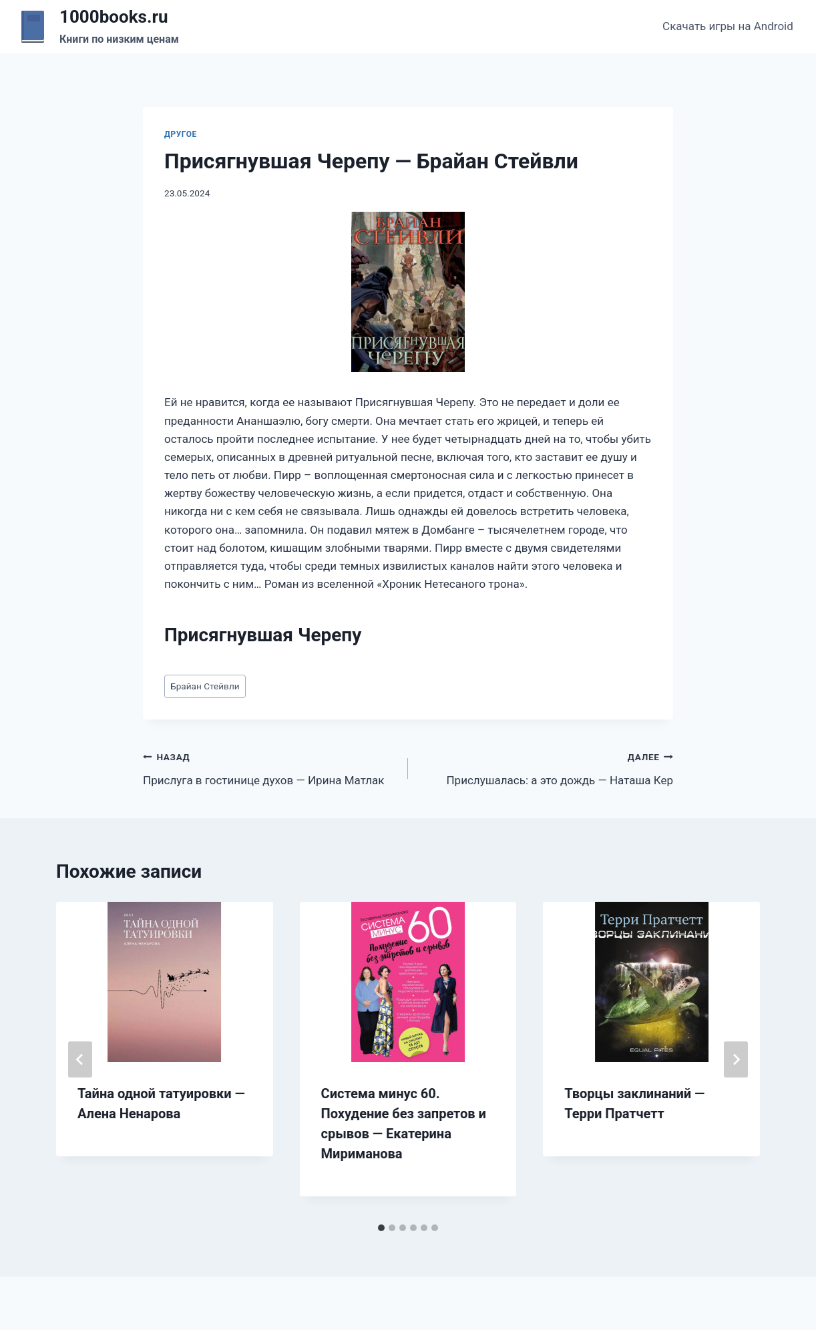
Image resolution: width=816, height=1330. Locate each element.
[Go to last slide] (80, 1059)
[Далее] (736, 1059)
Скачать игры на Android (727, 26)
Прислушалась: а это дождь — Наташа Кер (546, 767)
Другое (180, 134)
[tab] (381, 1227)
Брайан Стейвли (204, 686)
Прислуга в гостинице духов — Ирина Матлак (270, 767)
